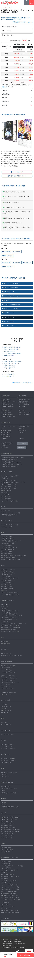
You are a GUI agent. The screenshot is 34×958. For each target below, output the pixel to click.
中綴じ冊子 (4, 641)
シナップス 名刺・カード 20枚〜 (10, 559)
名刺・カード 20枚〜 (7, 539)
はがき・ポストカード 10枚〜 (10, 625)
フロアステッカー (6, 686)
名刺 (2, 532)
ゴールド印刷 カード (7, 582)
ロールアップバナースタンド (9, 525)
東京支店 (20, 428)
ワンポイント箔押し (7, 849)
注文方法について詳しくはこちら (22, 22)
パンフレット (5, 649)
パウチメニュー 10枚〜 (8, 758)
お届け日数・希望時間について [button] (12, 222)
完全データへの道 (23, 414)
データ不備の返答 (23, 404)
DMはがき (4, 606)
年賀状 (3, 802)
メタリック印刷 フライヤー (9, 486)
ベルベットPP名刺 (6, 553)
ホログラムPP (5, 852)
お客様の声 (5, 447)
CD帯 (3, 790)
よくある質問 (21, 430)
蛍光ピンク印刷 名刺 (7, 543)
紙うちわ (4, 804)
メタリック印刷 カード (8, 580)
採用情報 (4, 945)
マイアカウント (22, 395)
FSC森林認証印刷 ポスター (9, 460)
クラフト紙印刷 (6, 499)
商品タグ (4, 590)
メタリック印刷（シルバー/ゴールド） (12, 866)
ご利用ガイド (5, 395)
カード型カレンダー (8, 321)
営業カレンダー (6, 445)
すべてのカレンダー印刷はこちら (22, 382)
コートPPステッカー (7, 667)
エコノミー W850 (6, 527)
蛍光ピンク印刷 (6, 861)
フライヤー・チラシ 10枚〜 (9, 480)
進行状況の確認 (22, 402)
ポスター (3, 506)
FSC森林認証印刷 (6, 453)
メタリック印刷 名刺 (7, 549)
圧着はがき (4, 621)
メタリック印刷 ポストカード (10, 617)
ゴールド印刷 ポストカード (9, 619)
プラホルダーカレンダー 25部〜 (11, 304)
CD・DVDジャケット (7, 782)
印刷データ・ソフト (23, 412)
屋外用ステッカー (6, 694)
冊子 (2, 637)
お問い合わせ (5, 422)
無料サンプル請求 (7, 443)
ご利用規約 (5, 941)
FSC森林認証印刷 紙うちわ (9, 466)
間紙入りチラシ (6, 478)
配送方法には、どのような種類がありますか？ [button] (16, 218)
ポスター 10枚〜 (6, 510)
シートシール (8, 684)
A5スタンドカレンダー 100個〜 (11, 296)
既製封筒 (4, 722)
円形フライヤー (6, 496)
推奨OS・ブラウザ (7, 404)
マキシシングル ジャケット (9, 788)
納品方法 (10, 406)
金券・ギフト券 (6, 706)
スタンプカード (6, 584)
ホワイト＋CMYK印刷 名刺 (9, 547)
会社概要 (4, 939)
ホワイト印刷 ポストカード (9, 613)
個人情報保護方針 (7, 943)
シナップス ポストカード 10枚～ (10, 631)
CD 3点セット (5, 786)
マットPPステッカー (7, 670)
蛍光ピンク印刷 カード (8, 574)
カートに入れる (25, 955)
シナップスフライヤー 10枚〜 (10, 501)
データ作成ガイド (17, 172)
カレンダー (4, 813)
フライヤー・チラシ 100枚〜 (9, 476)
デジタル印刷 (10, 857)
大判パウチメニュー (7, 762)
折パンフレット (6, 653)
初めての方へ (6, 400)
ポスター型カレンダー (8, 317)
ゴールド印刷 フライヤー (8, 488)
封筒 (2, 718)
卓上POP (4, 774)
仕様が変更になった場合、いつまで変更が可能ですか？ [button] (16, 212)
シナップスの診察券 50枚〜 (9, 592)
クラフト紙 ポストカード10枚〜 (10, 627)
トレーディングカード (8, 588)
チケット (4, 704)
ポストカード (5, 604)
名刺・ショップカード (8, 536)
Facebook (21, 447)
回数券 (3, 708)
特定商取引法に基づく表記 (17, 939)
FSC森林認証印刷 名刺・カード (11, 462)
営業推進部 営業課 (23, 426)
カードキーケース (6, 746)
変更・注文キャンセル (8, 416)
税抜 (29, 40)
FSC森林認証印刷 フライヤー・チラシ (12, 457)
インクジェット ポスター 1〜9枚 (10, 513)
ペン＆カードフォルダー (8, 748)
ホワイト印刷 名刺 (6, 545)
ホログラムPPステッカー (8, 672)
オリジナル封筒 (6, 724)
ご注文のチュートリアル (8, 402)
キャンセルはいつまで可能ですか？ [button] (13, 207)
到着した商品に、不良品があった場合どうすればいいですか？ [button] (16, 228)
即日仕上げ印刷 (6, 847)
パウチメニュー (5, 754)
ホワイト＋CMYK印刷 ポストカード (11, 615)
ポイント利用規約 (15, 941)
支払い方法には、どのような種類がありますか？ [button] (16, 197)
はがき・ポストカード (7, 600)
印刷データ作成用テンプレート (17, 176)
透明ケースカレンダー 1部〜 (9, 819)
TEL (26, 2)
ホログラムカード (6, 586)
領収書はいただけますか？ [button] (11, 202)
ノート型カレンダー (8, 325)
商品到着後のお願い (7, 414)
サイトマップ (13, 945)
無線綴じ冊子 (5, 643)
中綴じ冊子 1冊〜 (6, 872)
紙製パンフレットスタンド (9, 772)
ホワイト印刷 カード (7, 576)
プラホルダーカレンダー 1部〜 (10, 308)
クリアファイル (5, 730)
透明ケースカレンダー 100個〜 (10, 283)
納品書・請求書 (6, 412)
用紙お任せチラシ (6, 490)
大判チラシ (4, 492)
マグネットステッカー (8, 688)
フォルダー (4, 740)
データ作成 (21, 406)
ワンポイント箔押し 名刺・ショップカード (13, 555)
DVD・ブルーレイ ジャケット (10, 793)
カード (3, 565)
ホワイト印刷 (5, 864)
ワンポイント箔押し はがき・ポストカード (13, 623)
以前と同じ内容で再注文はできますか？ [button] (15, 192)
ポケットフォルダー (7, 744)
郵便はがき (4, 608)
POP (2, 768)
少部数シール (5, 902)
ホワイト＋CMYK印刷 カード (10, 578)
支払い (3, 406)
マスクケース (5, 776)
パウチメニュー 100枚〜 (8, 760)
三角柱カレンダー (7, 300)
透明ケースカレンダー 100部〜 (10, 817)
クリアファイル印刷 (7, 734)
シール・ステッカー (6, 661)
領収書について (6, 410)
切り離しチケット (6, 710)
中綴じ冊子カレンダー (8, 313)
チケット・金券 (5, 700)
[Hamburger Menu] (31, 2)
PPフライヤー (5, 494)
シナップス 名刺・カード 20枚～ (10, 889)
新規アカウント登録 (23, 400)
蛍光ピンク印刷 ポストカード (10, 611)
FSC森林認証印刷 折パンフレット (11, 464)
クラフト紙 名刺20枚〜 (8, 557)
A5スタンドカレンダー (8, 823)
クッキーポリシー (19, 943)
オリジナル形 (10, 682)
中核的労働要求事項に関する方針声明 (12, 947)
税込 (24, 40)
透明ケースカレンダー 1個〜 (10, 287)
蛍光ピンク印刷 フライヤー (9, 484)
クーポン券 (4, 712)
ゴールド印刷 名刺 (6, 551)
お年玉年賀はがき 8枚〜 (8, 629)
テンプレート (21, 410)
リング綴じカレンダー (8, 291)
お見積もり (21, 432)
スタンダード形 (9, 678)
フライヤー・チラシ (6, 472)
